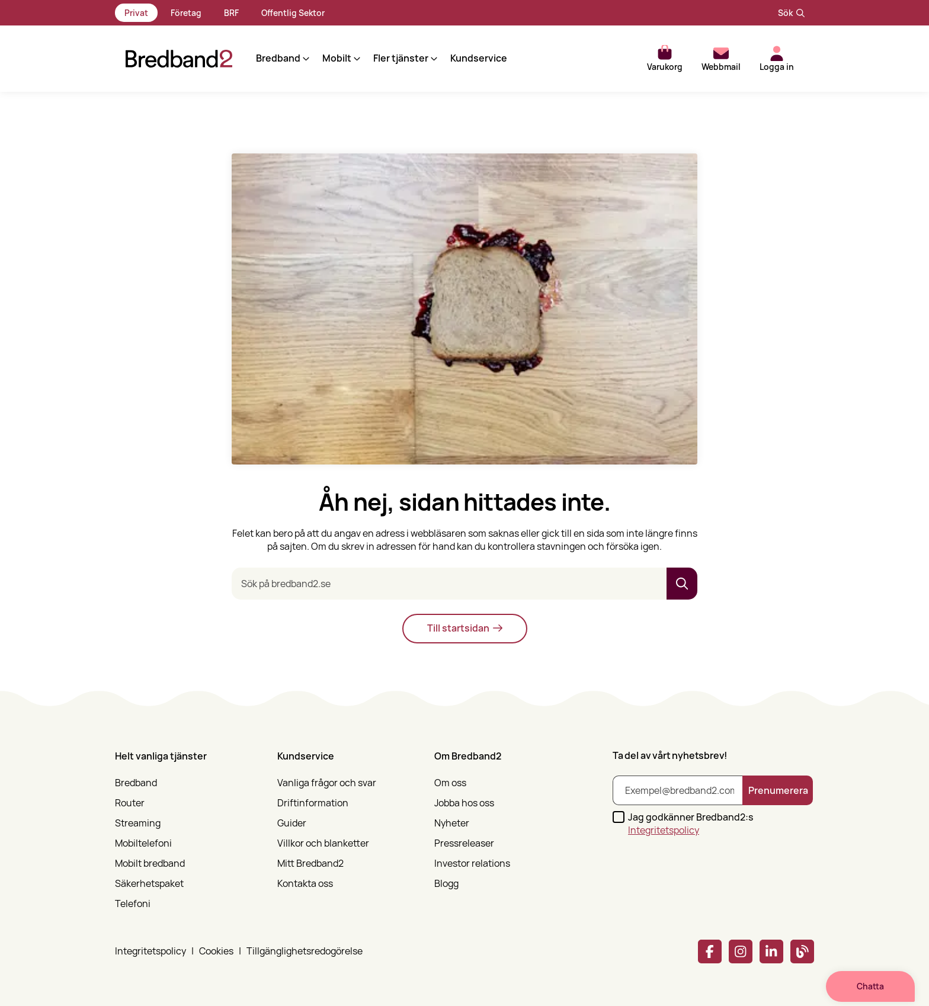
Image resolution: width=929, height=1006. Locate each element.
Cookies (216, 951)
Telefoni (132, 904)
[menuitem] (189, 827)
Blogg (446, 883)
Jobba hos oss (464, 803)
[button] (271, 58)
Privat (136, 12)
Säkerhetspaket (149, 883)
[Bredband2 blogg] (802, 951)
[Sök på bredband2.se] (449, 584)
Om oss (450, 783)
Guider (291, 823)
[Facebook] (710, 951)
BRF (231, 12)
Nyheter (451, 823)
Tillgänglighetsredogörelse (304, 951)
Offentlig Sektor (293, 12)
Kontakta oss (305, 883)
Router (130, 803)
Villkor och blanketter (323, 843)
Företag (186, 12)
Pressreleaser (464, 843)
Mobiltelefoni (143, 843)
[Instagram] (740, 951)
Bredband (136, 783)
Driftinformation (312, 803)
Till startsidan (464, 628)
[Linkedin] (771, 951)
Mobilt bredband (150, 863)
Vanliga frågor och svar (326, 783)
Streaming (138, 823)
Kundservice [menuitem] (468, 58)
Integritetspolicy (663, 830)
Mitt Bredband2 (310, 863)
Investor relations (472, 863)
